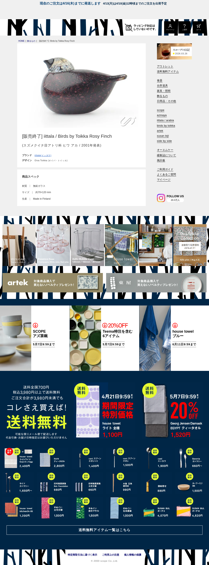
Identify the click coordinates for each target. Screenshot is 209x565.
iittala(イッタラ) (42, 155)
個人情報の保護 (132, 554)
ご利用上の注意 (110, 554)
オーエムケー (165, 149)
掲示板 (161, 160)
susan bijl (163, 135)
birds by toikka (166, 125)
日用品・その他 (166, 101)
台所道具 (162, 85)
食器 (159, 80)
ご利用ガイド (165, 169)
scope (161, 110)
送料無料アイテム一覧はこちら (104, 530)
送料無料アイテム (168, 71)
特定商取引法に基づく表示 (82, 554)
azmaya (162, 115)
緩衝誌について (166, 155)
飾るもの (162, 95)
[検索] (160, 185)
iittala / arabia (165, 120)
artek (160, 130)
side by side (164, 140)
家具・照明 (164, 90)
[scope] (34, 27)
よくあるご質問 (166, 174)
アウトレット (165, 66)
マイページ (164, 179)
